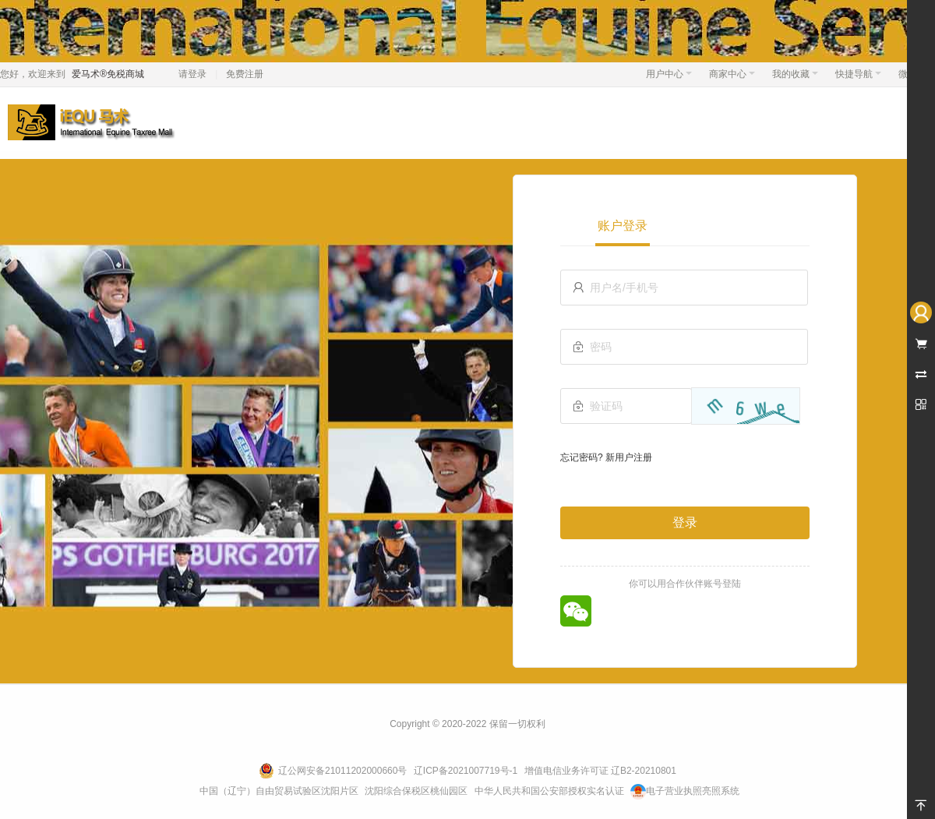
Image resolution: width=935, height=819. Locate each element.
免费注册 (244, 74)
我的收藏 (795, 74)
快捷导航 (858, 74)
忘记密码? (581, 457)
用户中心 (669, 74)
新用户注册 (628, 457)
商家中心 (732, 74)
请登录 (192, 74)
